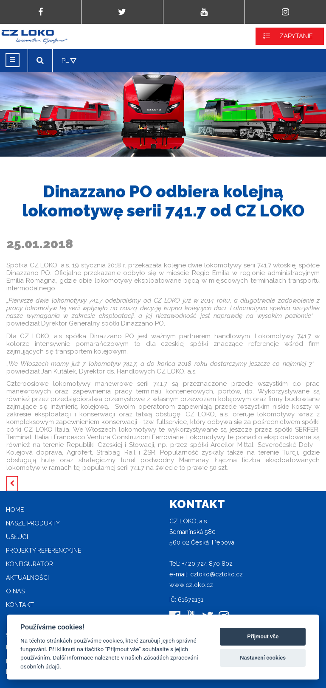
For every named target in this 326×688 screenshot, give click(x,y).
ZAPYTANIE (296, 36)
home (15, 509)
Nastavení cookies (263, 657)
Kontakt (20, 604)
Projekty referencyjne (43, 550)
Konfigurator (29, 564)
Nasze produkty (33, 523)
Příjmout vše (262, 636)
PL (65, 61)
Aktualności (27, 577)
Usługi (17, 537)
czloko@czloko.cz (216, 574)
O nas (15, 591)
